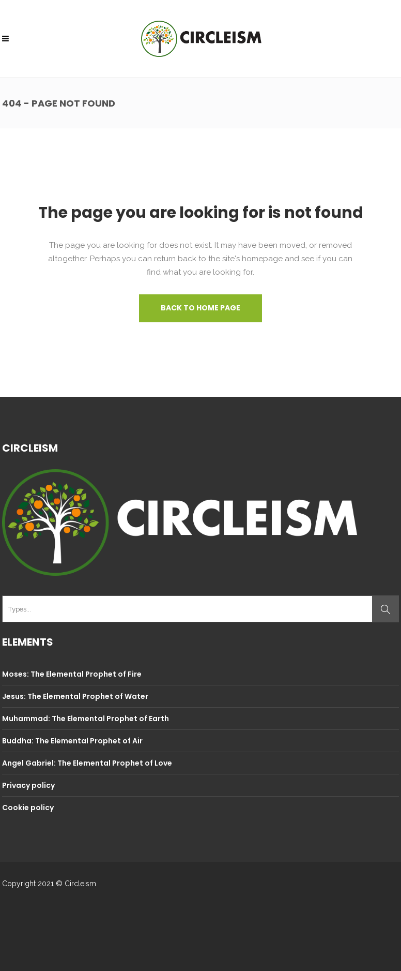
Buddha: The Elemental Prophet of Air (72, 741)
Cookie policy (28, 807)
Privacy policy (28, 785)
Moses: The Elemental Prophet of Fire (72, 674)
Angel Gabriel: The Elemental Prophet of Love (87, 763)
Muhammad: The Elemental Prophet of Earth (85, 718)
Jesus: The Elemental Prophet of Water (75, 696)
